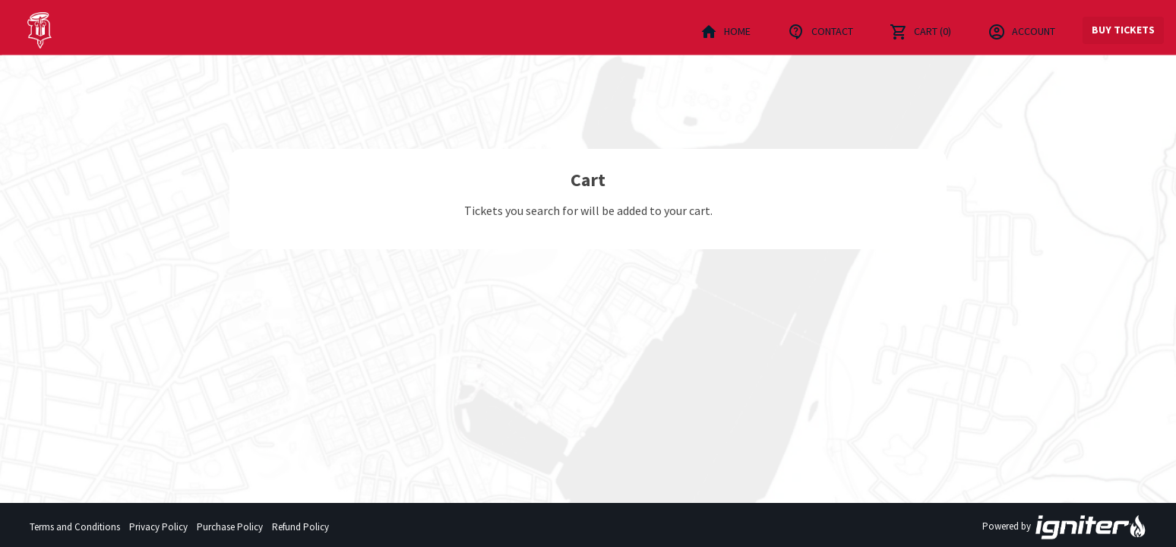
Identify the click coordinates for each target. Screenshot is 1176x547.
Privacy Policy (158, 526)
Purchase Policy (230, 526)
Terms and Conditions (75, 526)
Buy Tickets (1123, 29)
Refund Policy (300, 526)
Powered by (1064, 527)
